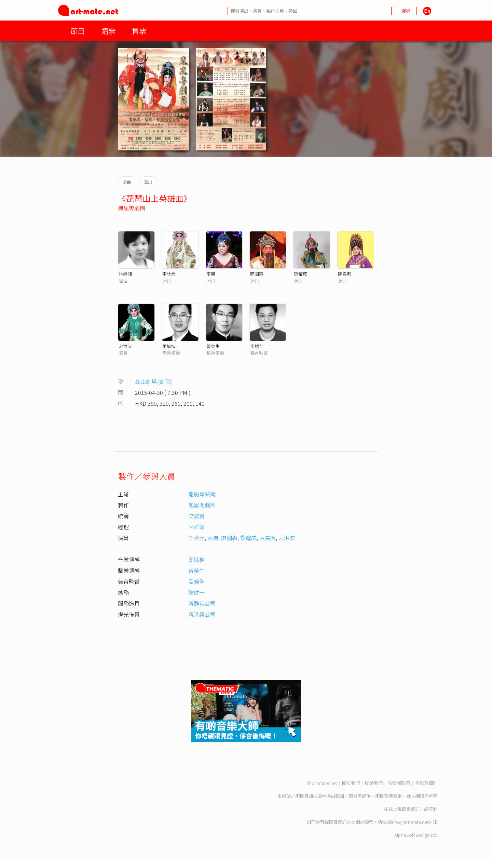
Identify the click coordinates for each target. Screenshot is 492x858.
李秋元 (169, 273)
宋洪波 (125, 346)
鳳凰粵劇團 (131, 208)
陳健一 (196, 592)
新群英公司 (202, 603)
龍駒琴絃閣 (202, 494)
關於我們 (351, 783)
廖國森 (256, 273)
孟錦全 (256, 346)
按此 (432, 809)
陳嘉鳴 (344, 273)
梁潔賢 (196, 516)
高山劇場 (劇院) (154, 381)
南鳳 (210, 273)
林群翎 (125, 273)
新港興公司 (202, 614)
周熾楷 (169, 346)
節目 (77, 30)
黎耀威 (300, 273)
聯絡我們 (374, 783)
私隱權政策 (399, 783)
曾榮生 (213, 346)
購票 (108, 30)
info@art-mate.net (409, 822)
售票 (139, 30)
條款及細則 (426, 783)
